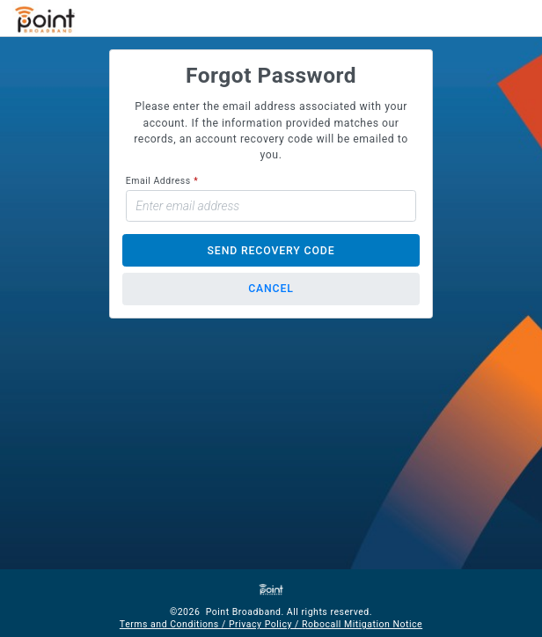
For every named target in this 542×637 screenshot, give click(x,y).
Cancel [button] (271, 288)
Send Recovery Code (271, 251)
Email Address (158, 181)
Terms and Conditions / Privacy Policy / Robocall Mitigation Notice (271, 624)
